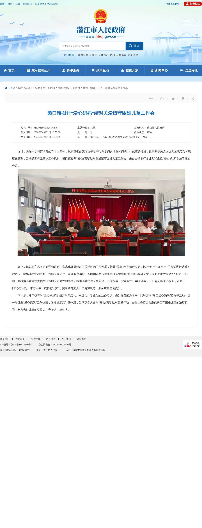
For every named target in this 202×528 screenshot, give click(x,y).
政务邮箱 (27, 4)
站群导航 (39, 4)
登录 (10, 4)
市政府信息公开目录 (69, 87)
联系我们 (4, 339)
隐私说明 (81, 339)
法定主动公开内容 (45, 87)
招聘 (112, 55)
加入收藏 (35, 339)
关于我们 (66, 339)
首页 (12, 87)
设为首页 (20, 339)
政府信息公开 (25, 87)
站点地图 (50, 339)
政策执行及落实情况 (116, 87)
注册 (18, 4)
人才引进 (103, 55)
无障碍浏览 (52, 4)
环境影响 (121, 55)
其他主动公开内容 (93, 87)
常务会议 (133, 55)
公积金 (93, 55)
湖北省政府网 (172, 4)
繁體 (2, 4)
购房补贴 (83, 55)
